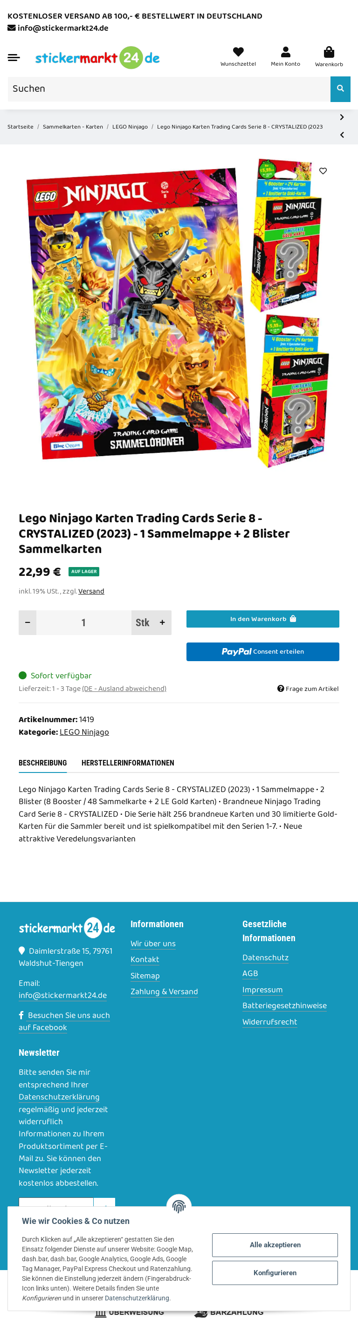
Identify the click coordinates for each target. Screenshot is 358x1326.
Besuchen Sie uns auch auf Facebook (64, 1022)
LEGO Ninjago (84, 732)
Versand (91, 591)
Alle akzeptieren (274, 1245)
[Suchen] (169, 89)
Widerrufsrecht (269, 1023)
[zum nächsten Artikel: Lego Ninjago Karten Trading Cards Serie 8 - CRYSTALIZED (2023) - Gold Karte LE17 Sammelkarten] (342, 118)
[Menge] (84, 622)
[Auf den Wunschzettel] (323, 171)
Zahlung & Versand (164, 992)
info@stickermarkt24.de (63, 28)
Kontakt (145, 960)
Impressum (262, 990)
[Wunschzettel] (238, 58)
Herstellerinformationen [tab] (128, 763)
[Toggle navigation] (13, 57)
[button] (285, 58)
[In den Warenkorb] (262, 619)
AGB (250, 974)
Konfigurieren (274, 1273)
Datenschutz (265, 958)
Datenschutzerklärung (59, 1097)
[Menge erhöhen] (162, 622)
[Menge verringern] (28, 622)
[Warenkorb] (329, 58)
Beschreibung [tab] (43, 763)
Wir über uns (153, 944)
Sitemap (145, 977)
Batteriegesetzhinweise (284, 1006)
